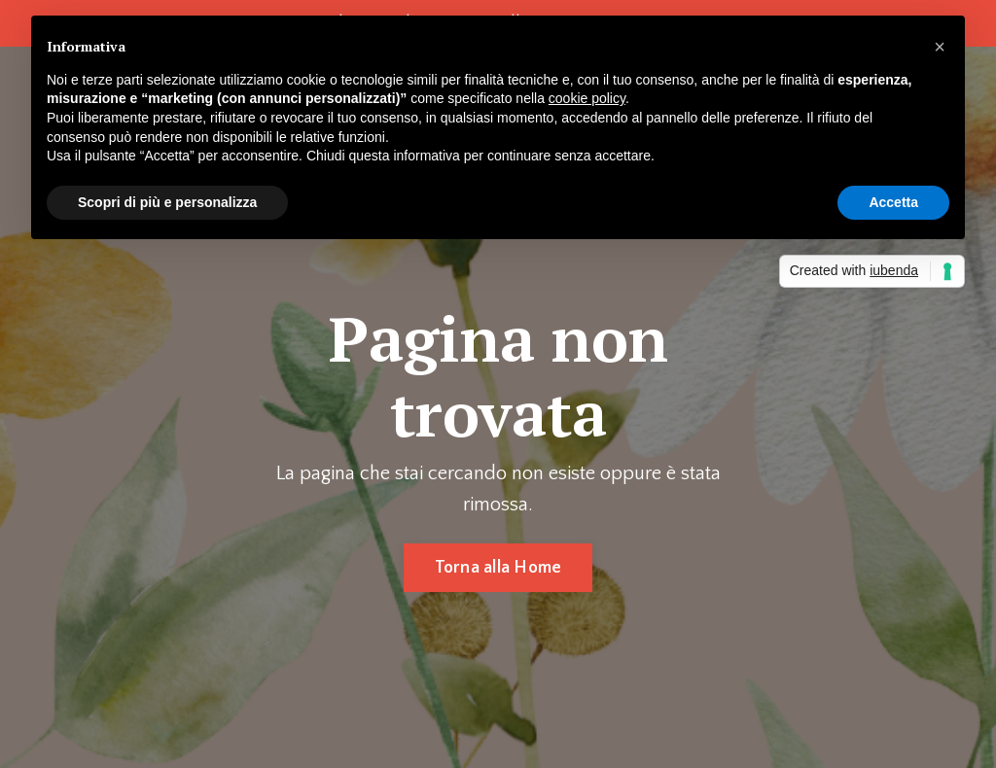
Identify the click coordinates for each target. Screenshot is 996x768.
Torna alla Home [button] (498, 567)
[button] (939, 46)
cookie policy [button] (587, 98)
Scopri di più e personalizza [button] (167, 202)
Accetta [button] (893, 202)
